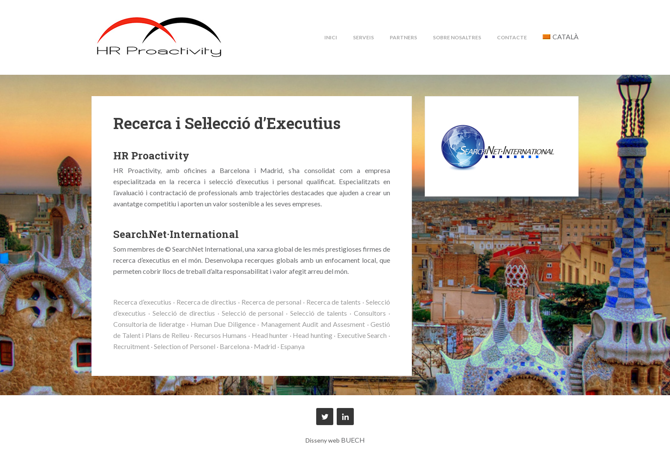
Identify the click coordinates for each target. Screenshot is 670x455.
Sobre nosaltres (457, 37)
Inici (330, 37)
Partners (403, 37)
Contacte (512, 37)
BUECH (353, 440)
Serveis (363, 37)
